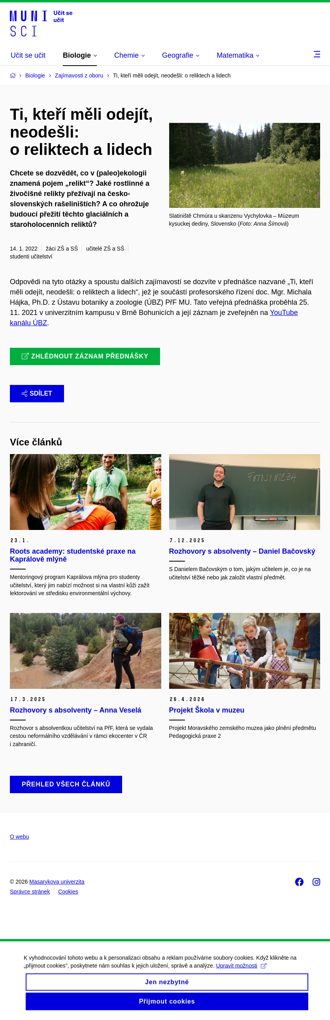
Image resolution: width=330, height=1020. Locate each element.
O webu (19, 836)
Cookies (68, 891)
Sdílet (37, 393)
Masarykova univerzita (56, 882)
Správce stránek (30, 891)
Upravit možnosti (241, 971)
